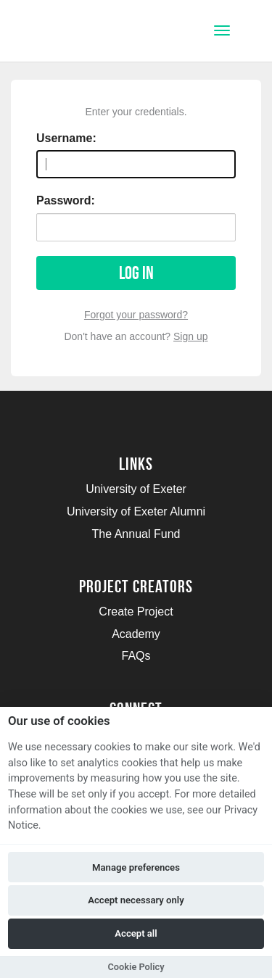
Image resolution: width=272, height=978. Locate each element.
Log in (136, 273)
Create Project (136, 611)
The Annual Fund (136, 534)
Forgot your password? (136, 314)
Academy (136, 634)
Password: (65, 200)
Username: (66, 138)
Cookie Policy (135, 966)
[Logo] (82, 32)
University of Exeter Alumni (136, 511)
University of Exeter (136, 489)
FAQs (135, 656)
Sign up (190, 336)
